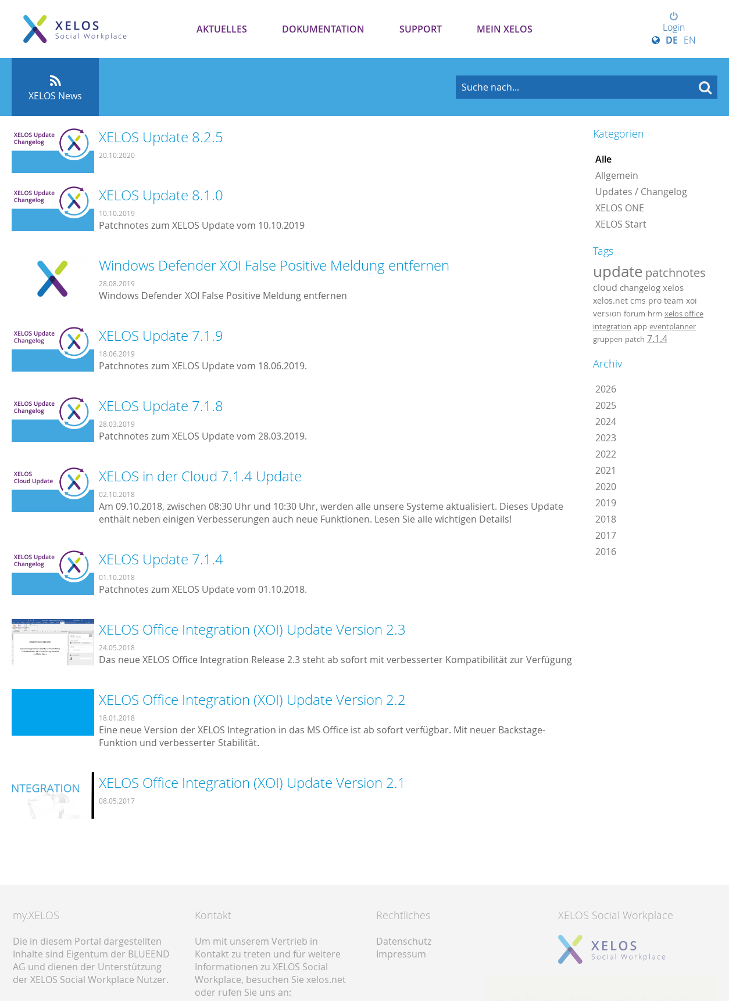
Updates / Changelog (641, 191)
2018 (605, 519)
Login (674, 23)
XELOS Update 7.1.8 (161, 406)
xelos (673, 287)
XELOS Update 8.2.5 (161, 137)
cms (638, 300)
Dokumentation (323, 29)
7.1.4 (657, 338)
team (674, 300)
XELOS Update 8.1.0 (161, 195)
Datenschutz (403, 941)
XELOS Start (620, 224)
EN (690, 40)
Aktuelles (221, 29)
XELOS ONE (619, 207)
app (640, 326)
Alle (603, 159)
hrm (655, 313)
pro (655, 300)
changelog (640, 287)
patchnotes (675, 272)
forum (634, 313)
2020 (605, 486)
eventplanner (672, 326)
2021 (605, 470)
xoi (691, 300)
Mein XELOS (505, 29)
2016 (605, 551)
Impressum (401, 954)
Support (420, 29)
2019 (605, 502)
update (618, 271)
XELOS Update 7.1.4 (161, 559)
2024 (605, 421)
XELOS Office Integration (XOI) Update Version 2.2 (252, 699)
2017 (605, 535)
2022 (605, 454)
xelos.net (610, 300)
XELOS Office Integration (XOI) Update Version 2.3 (252, 629)
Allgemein (616, 175)
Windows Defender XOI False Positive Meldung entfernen (274, 265)
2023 (605, 437)
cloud (605, 287)
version (607, 313)
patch (635, 339)
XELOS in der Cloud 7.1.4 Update (200, 476)
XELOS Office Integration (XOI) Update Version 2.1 (252, 782)
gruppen (608, 339)
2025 (605, 405)
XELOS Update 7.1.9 (161, 335)
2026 (605, 389)
